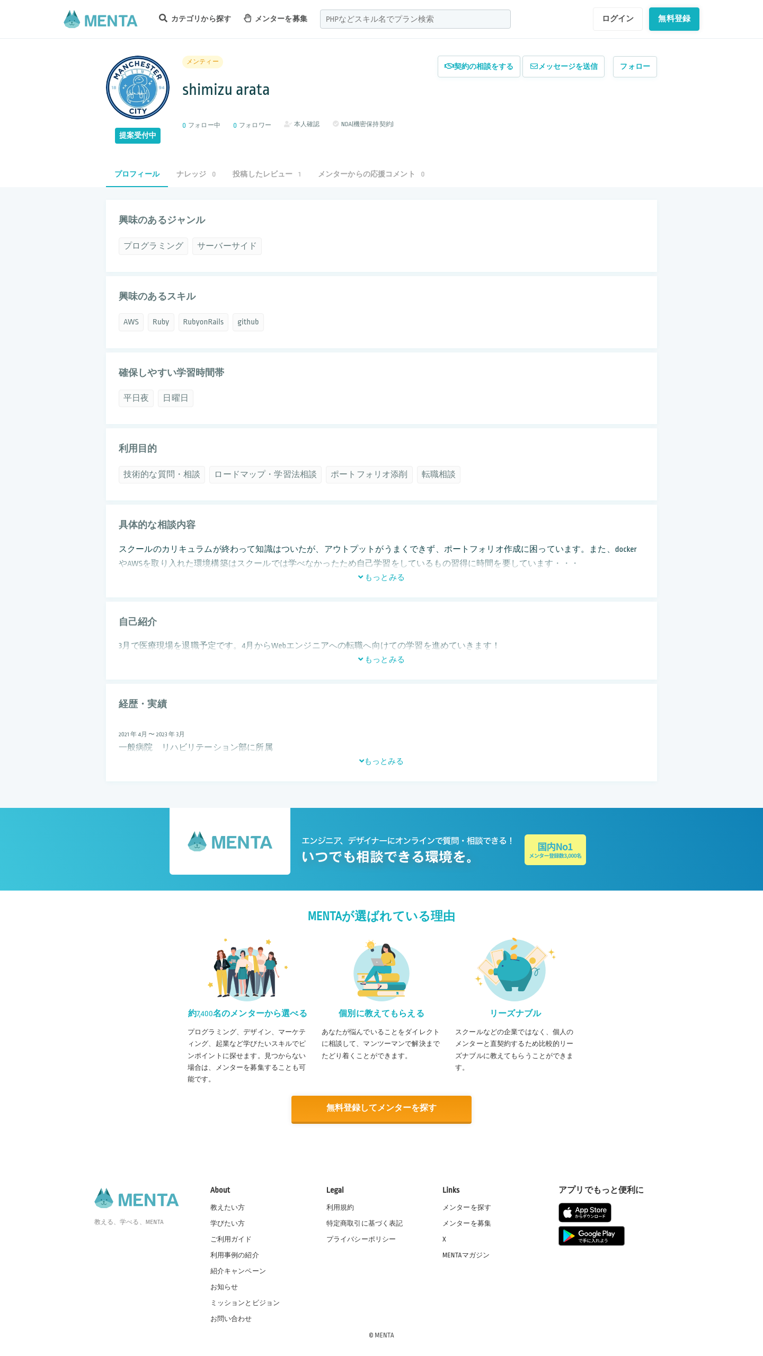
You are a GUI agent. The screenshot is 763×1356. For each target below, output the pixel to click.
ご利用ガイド (231, 1238)
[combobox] (415, 19)
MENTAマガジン (466, 1254)
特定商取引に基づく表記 (364, 1222)
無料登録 (674, 18)
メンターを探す (466, 1206)
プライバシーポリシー (361, 1238)
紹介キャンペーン (238, 1270)
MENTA (384, 1334)
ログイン (618, 18)
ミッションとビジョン (245, 1302)
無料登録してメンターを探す (381, 1108)
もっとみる (381, 577)
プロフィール (136, 174)
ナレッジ (196, 174)
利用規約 (340, 1206)
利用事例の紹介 (234, 1254)
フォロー (635, 67)
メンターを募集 (275, 18)
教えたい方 (227, 1206)
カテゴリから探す (195, 18)
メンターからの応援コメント (371, 174)
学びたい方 (227, 1222)
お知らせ (224, 1286)
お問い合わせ (231, 1318)
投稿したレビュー (266, 174)
